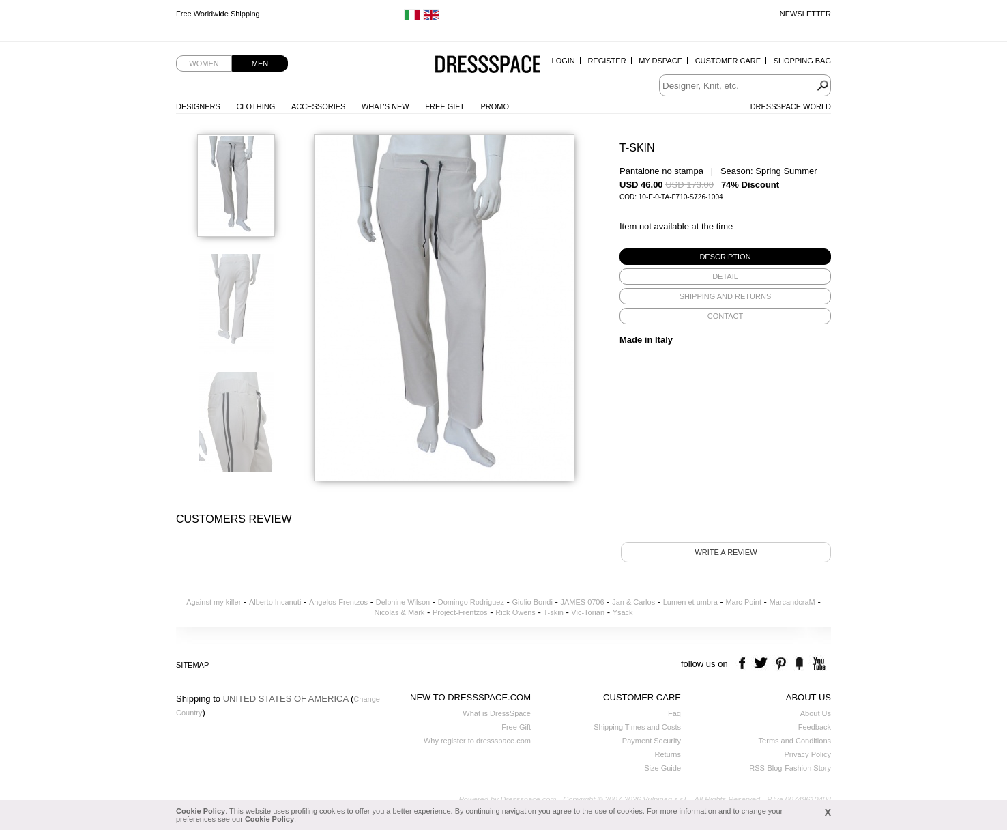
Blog (774, 768)
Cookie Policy (200, 811)
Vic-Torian (587, 612)
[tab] (725, 256)
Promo (494, 106)
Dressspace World (790, 106)
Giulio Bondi (532, 602)
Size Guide (662, 768)
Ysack (623, 612)
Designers (198, 106)
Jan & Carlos (633, 602)
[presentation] (725, 256)
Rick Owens (515, 612)
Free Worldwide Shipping (218, 14)
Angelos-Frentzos (338, 602)
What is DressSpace (497, 713)
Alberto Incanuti (275, 602)
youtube (817, 664)
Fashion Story (808, 768)
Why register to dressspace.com (477, 740)
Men (260, 63)
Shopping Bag (802, 61)
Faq (674, 713)
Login (563, 61)
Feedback (814, 727)
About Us (815, 713)
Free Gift (444, 106)
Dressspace (487, 65)
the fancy (799, 664)
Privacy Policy (808, 754)
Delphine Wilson (403, 602)
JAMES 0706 (582, 602)
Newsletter (805, 14)
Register (606, 61)
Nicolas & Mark (399, 612)
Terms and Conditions (795, 740)
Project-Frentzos (460, 612)
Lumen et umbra (690, 602)
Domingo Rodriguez (471, 602)
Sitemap (192, 665)
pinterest (781, 664)
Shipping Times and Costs (637, 727)
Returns (667, 754)
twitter (762, 664)
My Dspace (660, 61)
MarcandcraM (792, 602)
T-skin (553, 612)
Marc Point (743, 602)
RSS (757, 768)
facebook (744, 664)
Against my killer (213, 602)
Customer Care (728, 61)
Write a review (726, 552)
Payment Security (651, 740)
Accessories (318, 106)
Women (203, 63)
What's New (385, 106)
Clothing (255, 106)
